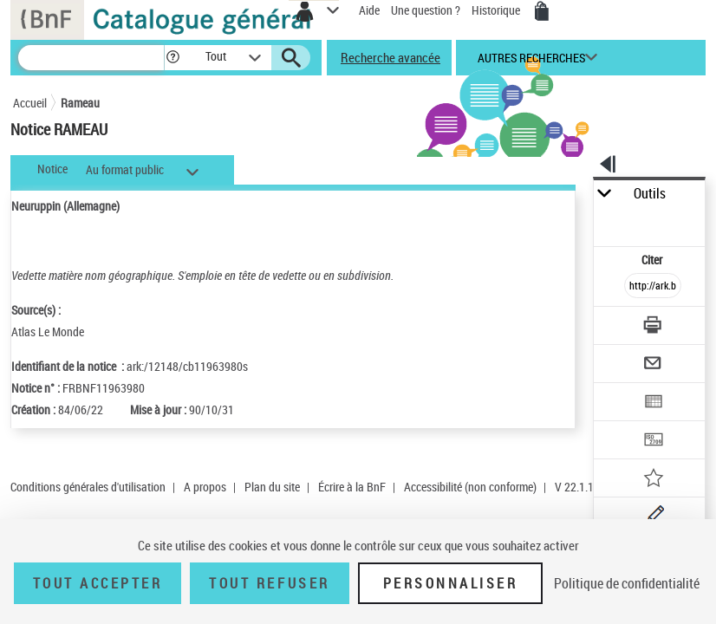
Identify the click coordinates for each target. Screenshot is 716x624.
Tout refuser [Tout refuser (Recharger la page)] (269, 583)
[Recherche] (91, 57)
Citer (653, 259)
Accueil (30, 102)
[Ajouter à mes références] (654, 479)
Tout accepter (98, 583)
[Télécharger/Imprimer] (654, 327)
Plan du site (272, 486)
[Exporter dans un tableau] (654, 403)
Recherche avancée (390, 57)
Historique (497, 10)
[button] (173, 57)
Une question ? (425, 10)
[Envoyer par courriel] (654, 365)
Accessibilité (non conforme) (470, 486)
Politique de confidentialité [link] (627, 583)
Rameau (80, 102)
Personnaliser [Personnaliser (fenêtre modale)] (450, 583)
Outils (650, 194)
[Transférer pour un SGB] (654, 441)
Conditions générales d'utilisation (88, 486)
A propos (205, 486)
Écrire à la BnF (352, 486)
